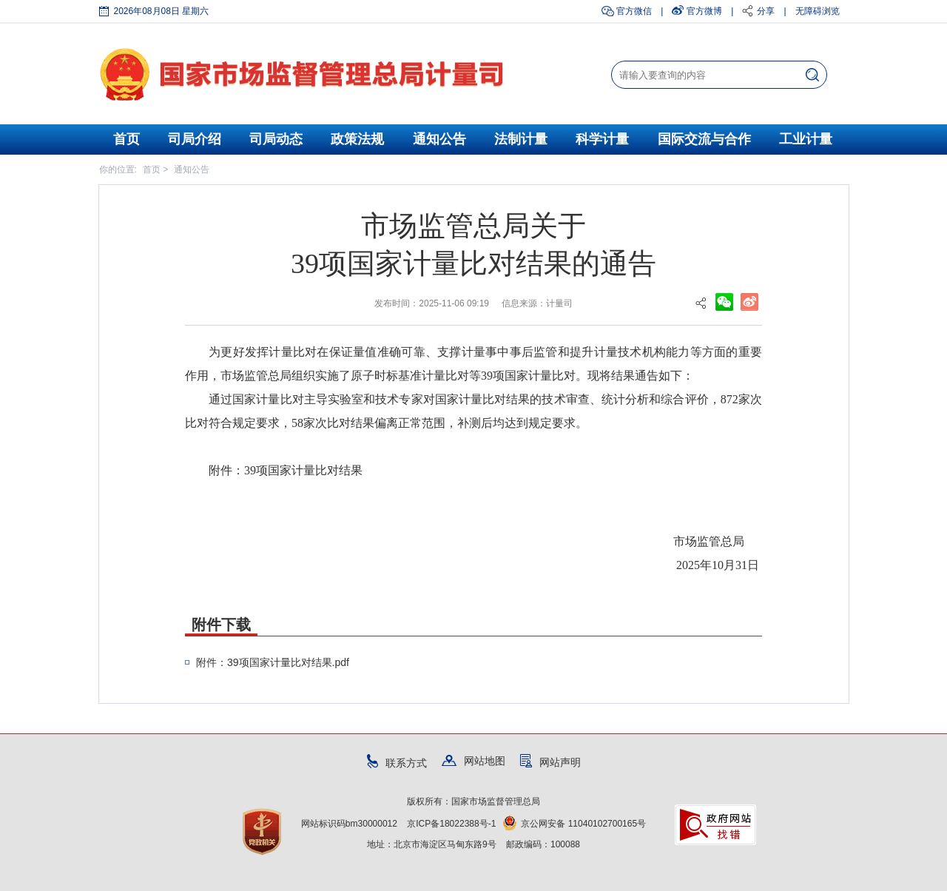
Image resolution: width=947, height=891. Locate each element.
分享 (766, 11)
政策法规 (357, 139)
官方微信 (634, 11)
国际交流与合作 (704, 139)
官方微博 (704, 11)
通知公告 (439, 139)
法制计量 (520, 139)
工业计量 (805, 139)
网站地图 (473, 761)
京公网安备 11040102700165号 (574, 823)
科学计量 (602, 139)
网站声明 (550, 762)
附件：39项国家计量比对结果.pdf (272, 662)
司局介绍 (194, 139)
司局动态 (276, 139)
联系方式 (397, 763)
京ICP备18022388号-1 (451, 823)
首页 (126, 139)
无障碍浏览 (817, 11)
